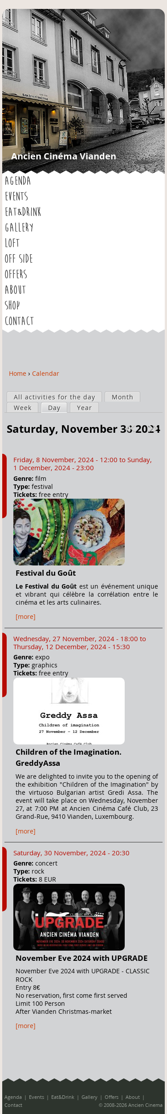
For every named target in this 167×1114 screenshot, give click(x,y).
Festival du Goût (46, 573)
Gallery (18, 228)
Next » (154, 428)
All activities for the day (54, 397)
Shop (12, 306)
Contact (19, 321)
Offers (15, 275)
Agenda (17, 181)
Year (84, 407)
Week (23, 407)
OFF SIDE (18, 259)
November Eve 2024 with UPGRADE (82, 958)
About (15, 290)
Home (17, 373)
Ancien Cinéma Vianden (63, 156)
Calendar (45, 373)
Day (57, 407)
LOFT (12, 243)
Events (16, 197)
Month (123, 397)
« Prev (131, 428)
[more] (26, 616)
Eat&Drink (22, 212)
